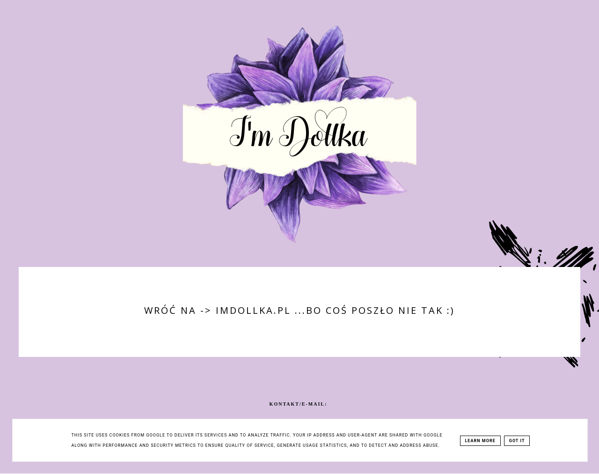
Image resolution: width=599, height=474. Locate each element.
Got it (517, 440)
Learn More (480, 440)
